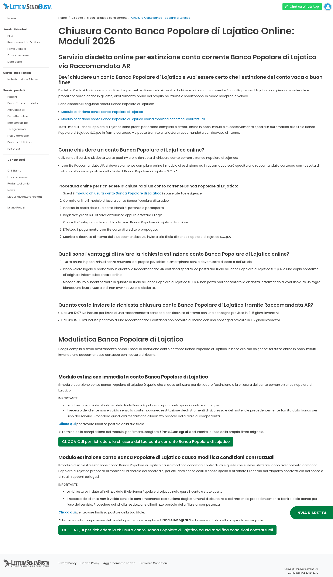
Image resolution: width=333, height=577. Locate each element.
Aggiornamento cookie (119, 563)
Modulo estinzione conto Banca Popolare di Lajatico (102, 111)
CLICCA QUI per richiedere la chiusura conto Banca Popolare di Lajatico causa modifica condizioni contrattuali (167, 530)
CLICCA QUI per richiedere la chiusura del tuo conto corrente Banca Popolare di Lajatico (146, 441)
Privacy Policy (67, 563)
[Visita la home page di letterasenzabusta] (27, 6)
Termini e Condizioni (154, 563)
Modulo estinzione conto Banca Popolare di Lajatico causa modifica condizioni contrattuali (133, 119)
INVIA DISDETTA (311, 512)
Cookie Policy (89, 563)
